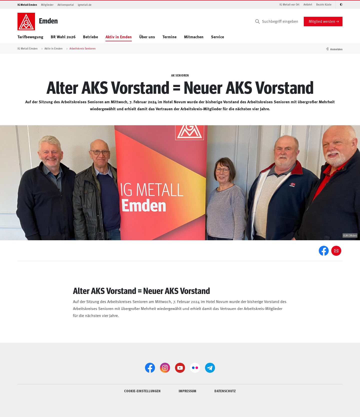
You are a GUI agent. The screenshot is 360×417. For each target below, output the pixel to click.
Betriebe (90, 37)
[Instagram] (165, 368)
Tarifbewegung (30, 37)
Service (217, 37)
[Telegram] (210, 368)
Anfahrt (308, 4)
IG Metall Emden (27, 4)
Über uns (147, 37)
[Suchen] (257, 21)
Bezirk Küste (324, 4)
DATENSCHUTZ (225, 390)
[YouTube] (180, 368)
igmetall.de (85, 4)
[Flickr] (195, 368)
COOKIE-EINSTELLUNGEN (142, 390)
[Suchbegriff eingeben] (276, 21)
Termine (169, 37)
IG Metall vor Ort (290, 4)
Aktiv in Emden (119, 37)
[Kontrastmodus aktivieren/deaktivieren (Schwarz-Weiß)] (339, 4)
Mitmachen (194, 37)
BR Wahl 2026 (63, 37)
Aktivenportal (66, 4)
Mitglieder (47, 4)
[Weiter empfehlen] (336, 251)
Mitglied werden (322, 21)
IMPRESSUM (187, 390)
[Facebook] (324, 251)
